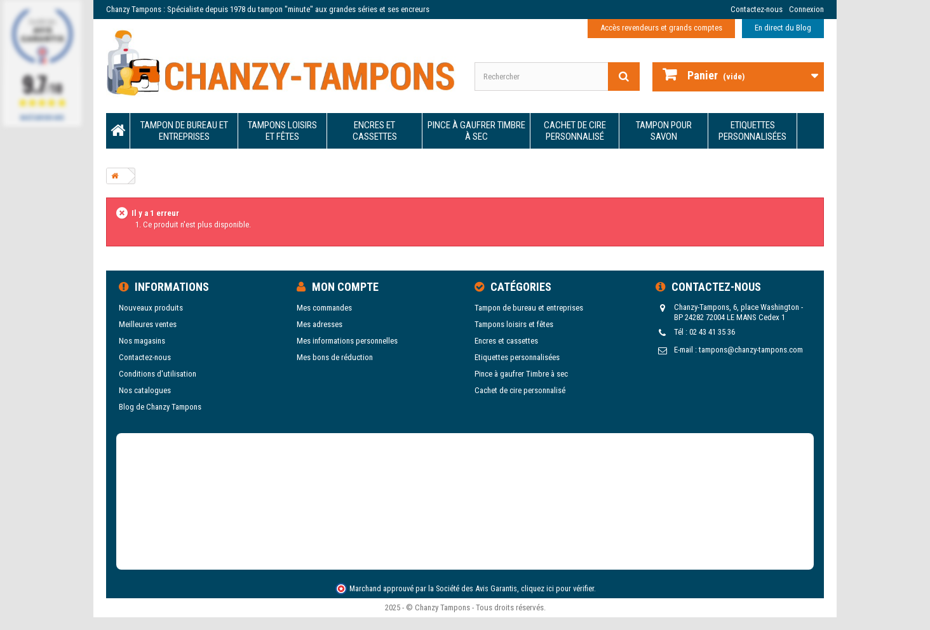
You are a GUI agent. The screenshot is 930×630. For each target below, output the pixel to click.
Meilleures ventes (148, 324)
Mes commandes (324, 307)
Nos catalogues (145, 390)
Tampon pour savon (664, 130)
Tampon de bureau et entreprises (184, 130)
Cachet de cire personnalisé (575, 130)
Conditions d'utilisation (157, 374)
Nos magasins (142, 340)
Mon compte (345, 286)
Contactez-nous (757, 9)
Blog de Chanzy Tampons (160, 407)
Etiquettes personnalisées (752, 130)
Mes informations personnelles (347, 340)
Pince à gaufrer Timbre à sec (476, 130)
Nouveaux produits (151, 307)
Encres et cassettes (375, 130)
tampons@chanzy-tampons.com (751, 349)
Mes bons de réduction (335, 357)
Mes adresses (319, 324)
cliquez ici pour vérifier (557, 588)
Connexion (806, 9)
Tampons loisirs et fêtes (282, 130)
